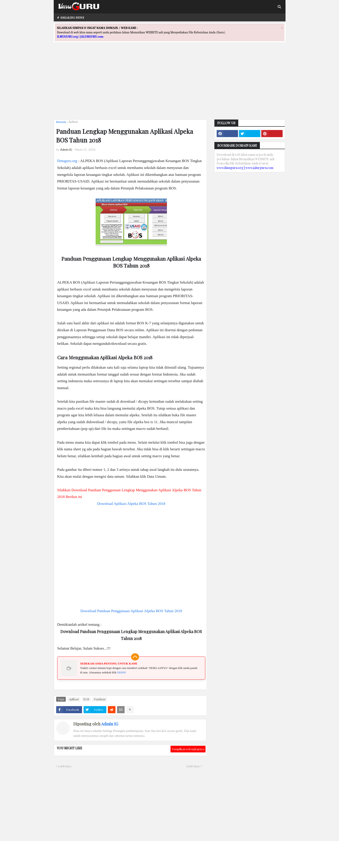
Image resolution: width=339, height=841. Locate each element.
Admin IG (109, 724)
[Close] (282, 27)
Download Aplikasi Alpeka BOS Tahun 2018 (131, 504)
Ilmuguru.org (67, 161)
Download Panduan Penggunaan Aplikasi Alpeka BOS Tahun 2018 (131, 611)
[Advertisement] (170, 85)
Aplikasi (73, 122)
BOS (86, 699)
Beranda (61, 122)
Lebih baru (64, 766)
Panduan (99, 699)
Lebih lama (192, 766)
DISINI (121, 672)
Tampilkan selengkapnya (188, 749)
